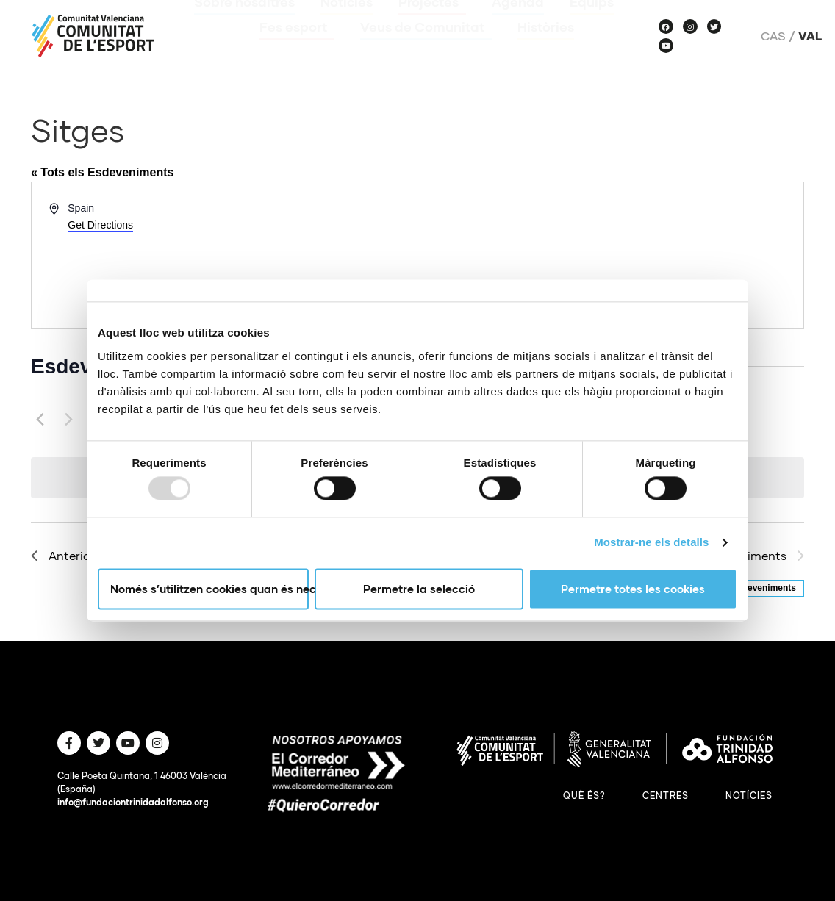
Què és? (584, 795)
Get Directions (100, 225)
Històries (545, 48)
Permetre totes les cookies (633, 588)
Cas (773, 36)
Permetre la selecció (419, 588)
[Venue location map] (609, 255)
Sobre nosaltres (244, 23)
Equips (592, 23)
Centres (665, 795)
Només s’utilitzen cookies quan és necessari (209, 588)
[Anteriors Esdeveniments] (40, 419)
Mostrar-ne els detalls (651, 542)
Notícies (346, 23)
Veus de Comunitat (426, 48)
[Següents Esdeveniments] (68, 419)
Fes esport (296, 48)
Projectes (432, 23)
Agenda (518, 23)
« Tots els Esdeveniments (102, 172)
